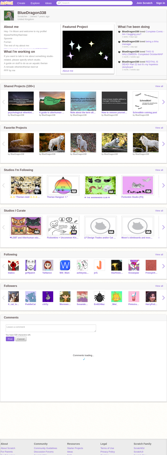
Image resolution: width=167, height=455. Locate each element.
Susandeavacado (83, 304)
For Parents (7, 451)
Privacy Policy (108, 451)
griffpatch (30, 273)
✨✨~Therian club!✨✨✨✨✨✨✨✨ (26, 197)
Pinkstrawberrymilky (134, 304)
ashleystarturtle (83, 273)
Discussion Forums (44, 451)
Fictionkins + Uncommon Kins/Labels (63, 237)
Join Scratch (144, 2)
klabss (11, 273)
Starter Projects (75, 448)
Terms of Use (107, 448)
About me (68, 70)
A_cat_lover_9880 (14, 304)
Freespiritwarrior (151, 273)
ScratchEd (139, 448)
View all (159, 86)
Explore (35, 3)
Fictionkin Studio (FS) (132, 197)
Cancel (20, 339)
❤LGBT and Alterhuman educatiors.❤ (26, 237)
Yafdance (47, 273)
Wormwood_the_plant (65, 304)
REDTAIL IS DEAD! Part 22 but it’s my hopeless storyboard (140, 64)
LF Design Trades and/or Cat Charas (100, 237)
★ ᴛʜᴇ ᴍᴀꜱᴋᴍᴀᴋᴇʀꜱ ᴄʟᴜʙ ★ (97, 197)
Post (10, 339)
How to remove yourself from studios (114, 112)
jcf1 (96, 273)
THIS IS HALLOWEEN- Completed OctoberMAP (142, 53)
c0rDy (45, 304)
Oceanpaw (133, 273)
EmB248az (99, 304)
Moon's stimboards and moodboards (137, 237)
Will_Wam (64, 273)
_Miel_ (114, 304)
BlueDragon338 (17, 115)
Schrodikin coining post (145, 112)
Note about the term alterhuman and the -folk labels (83, 112)
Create (21, 3)
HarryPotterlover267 (151, 304)
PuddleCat (30, 304)
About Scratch (8, 448)
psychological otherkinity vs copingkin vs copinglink (21, 112)
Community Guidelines (45, 448)
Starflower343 (117, 273)
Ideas (48, 3)
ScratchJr (138, 451)
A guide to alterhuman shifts (52, 112)
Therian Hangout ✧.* (57, 197)
